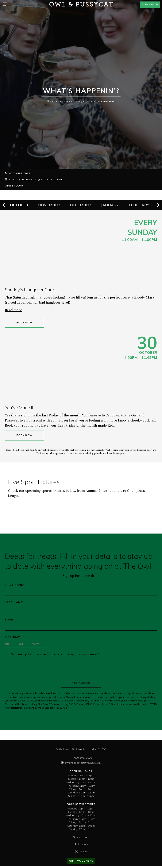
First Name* (14, 585)
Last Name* (14, 602)
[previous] (4, 205)
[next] (157, 205)
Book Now (24, 322)
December (80, 205)
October (19, 205)
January (110, 205)
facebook (81, 844)
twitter (81, 851)
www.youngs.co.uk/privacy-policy (132, 700)
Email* (10, 619)
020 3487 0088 (17, 173)
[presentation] (81, 667)
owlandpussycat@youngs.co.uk (34, 179)
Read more (13, 310)
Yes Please (81, 682)
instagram (81, 837)
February (139, 205)
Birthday (12, 637)
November (49, 205)
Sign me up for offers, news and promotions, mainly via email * (55, 654)
